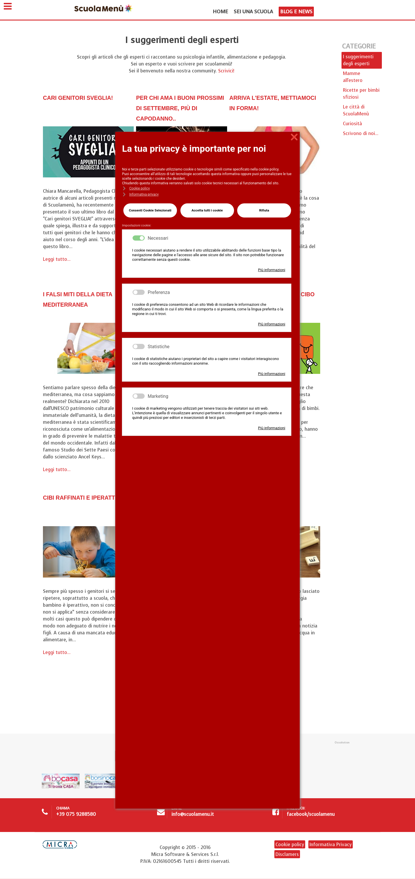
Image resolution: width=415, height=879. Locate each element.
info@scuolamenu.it (192, 817)
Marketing (158, 394)
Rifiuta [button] (264, 209)
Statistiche (158, 344)
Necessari (158, 235)
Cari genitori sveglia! (86, 98)
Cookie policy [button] (139, 188)
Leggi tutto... (57, 260)
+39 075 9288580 (76, 817)
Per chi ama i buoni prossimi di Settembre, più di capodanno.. (180, 108)
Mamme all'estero (353, 77)
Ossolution (342, 745)
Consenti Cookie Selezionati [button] (150, 209)
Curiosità (352, 124)
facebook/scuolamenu (311, 817)
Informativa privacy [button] (144, 194)
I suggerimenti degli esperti (358, 60)
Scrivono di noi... (360, 134)
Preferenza (159, 290)
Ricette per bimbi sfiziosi (361, 94)
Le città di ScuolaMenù (356, 110)
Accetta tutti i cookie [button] (206, 209)
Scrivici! (226, 71)
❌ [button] (294, 137)
